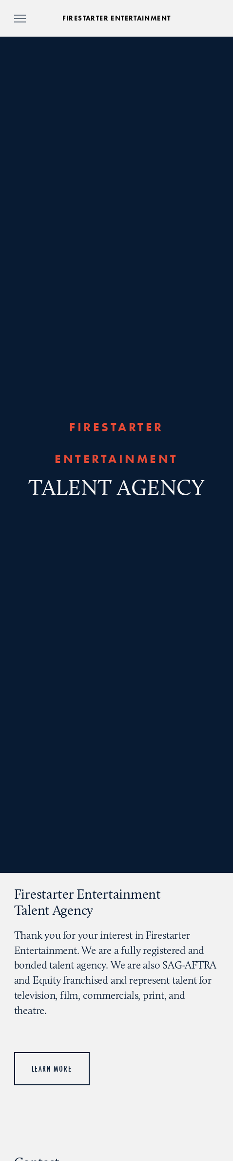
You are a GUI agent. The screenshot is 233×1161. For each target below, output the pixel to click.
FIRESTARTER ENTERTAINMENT (116, 18)
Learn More (52, 1068)
